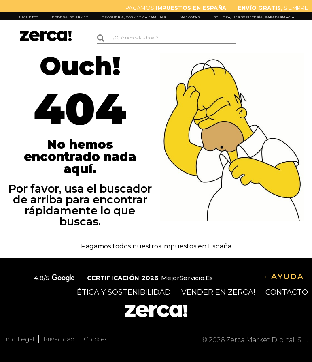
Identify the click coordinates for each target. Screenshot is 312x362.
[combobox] (166, 38)
